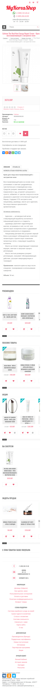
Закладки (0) (33, 2)
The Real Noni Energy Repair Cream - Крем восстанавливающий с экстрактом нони (10, 471)
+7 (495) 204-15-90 (22, 16)
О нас (21, 627)
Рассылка (21, 667)
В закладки (20, 133)
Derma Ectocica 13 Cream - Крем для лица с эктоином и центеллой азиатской (28, 367)
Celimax (16, 114)
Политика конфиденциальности (21, 598)
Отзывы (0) (14, 166)
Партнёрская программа (21, 647)
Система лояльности (21, 618)
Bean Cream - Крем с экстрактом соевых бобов (10, 367)
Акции (21, 649)
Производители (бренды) (21, 636)
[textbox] (24, 27)
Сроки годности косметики (21, 613)
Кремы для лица (26, 38)
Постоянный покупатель (30, 2)
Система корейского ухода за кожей (21, 610)
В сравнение (14, 431)
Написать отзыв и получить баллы (13, 108)
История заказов (21, 661)
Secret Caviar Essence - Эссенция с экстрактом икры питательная (28, 315)
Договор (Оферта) (21, 587)
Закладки (21, 664)
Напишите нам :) (24, 577)
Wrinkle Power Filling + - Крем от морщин (10, 523)
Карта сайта (21, 624)
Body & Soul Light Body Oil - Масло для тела (9, 315)
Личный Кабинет (21, 658)
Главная (5, 38)
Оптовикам (21, 644)
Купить (25, 133)
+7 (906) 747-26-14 (22, 13)
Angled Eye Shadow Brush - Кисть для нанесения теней (9, 419)
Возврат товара (21, 601)
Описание (6, 166)
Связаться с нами (21, 621)
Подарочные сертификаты (21, 638)
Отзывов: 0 (20, 106)
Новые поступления (21, 641)
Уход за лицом (14, 38)
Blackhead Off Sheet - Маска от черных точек (27, 523)
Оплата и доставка (21, 595)
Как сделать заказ (20, 590)
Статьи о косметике (21, 615)
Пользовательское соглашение (21, 593)
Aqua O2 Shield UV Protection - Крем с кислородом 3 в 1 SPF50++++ (27, 419)
